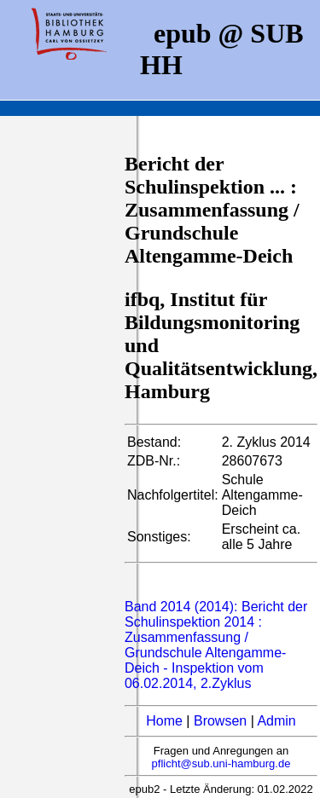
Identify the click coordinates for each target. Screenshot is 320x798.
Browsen (220, 721)
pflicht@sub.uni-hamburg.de (221, 763)
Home (164, 721)
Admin (276, 721)
